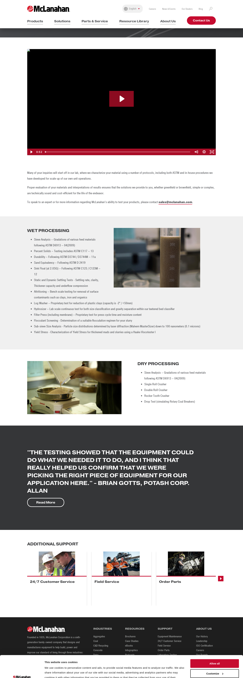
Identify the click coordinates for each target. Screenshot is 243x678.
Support (165, 629)
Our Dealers (187, 9)
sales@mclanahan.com (175, 202)
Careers (152, 9)
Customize (214, 652)
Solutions (62, 21)
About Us (168, 21)
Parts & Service (95, 21)
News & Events (169, 9)
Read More (45, 502)
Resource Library (134, 21)
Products (35, 21)
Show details (52, 671)
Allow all (215, 642)
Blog (201, 9)
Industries (102, 629)
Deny (215, 662)
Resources (134, 629)
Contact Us (201, 20)
